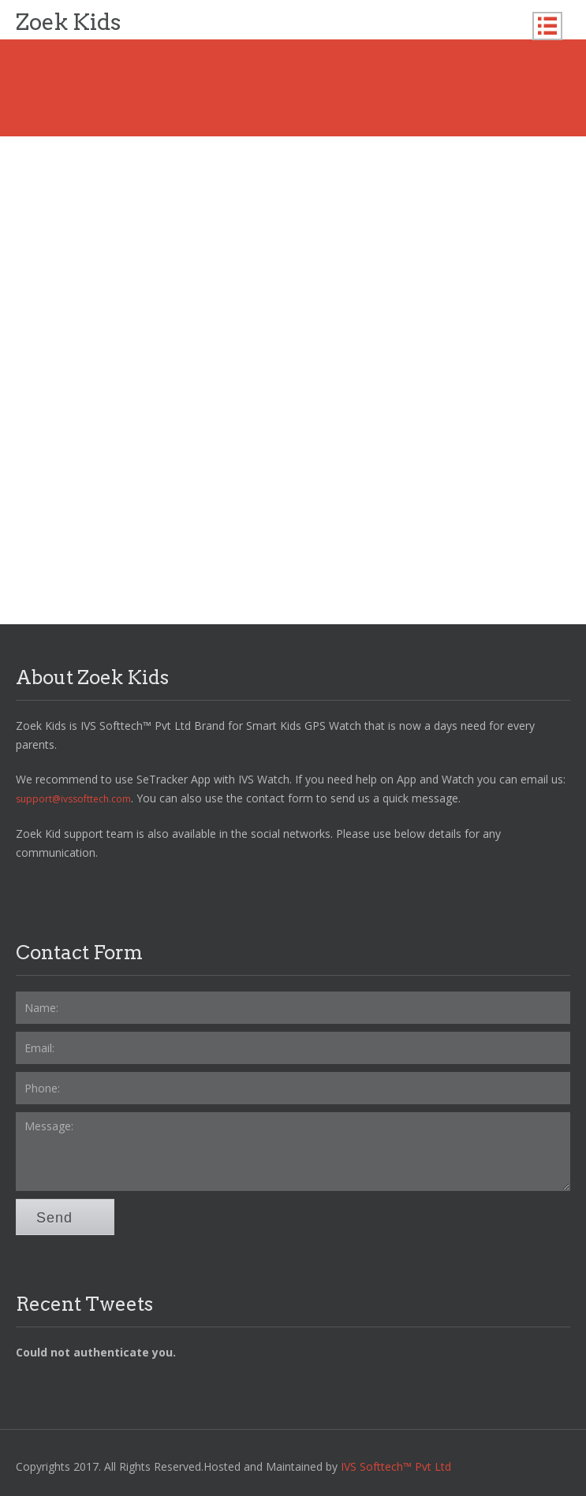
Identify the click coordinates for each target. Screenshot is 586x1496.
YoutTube (94, 890)
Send (65, 1217)
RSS (161, 890)
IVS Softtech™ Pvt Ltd (396, 1466)
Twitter (61, 890)
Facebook (28, 890)
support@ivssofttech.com (73, 799)
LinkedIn (127, 890)
